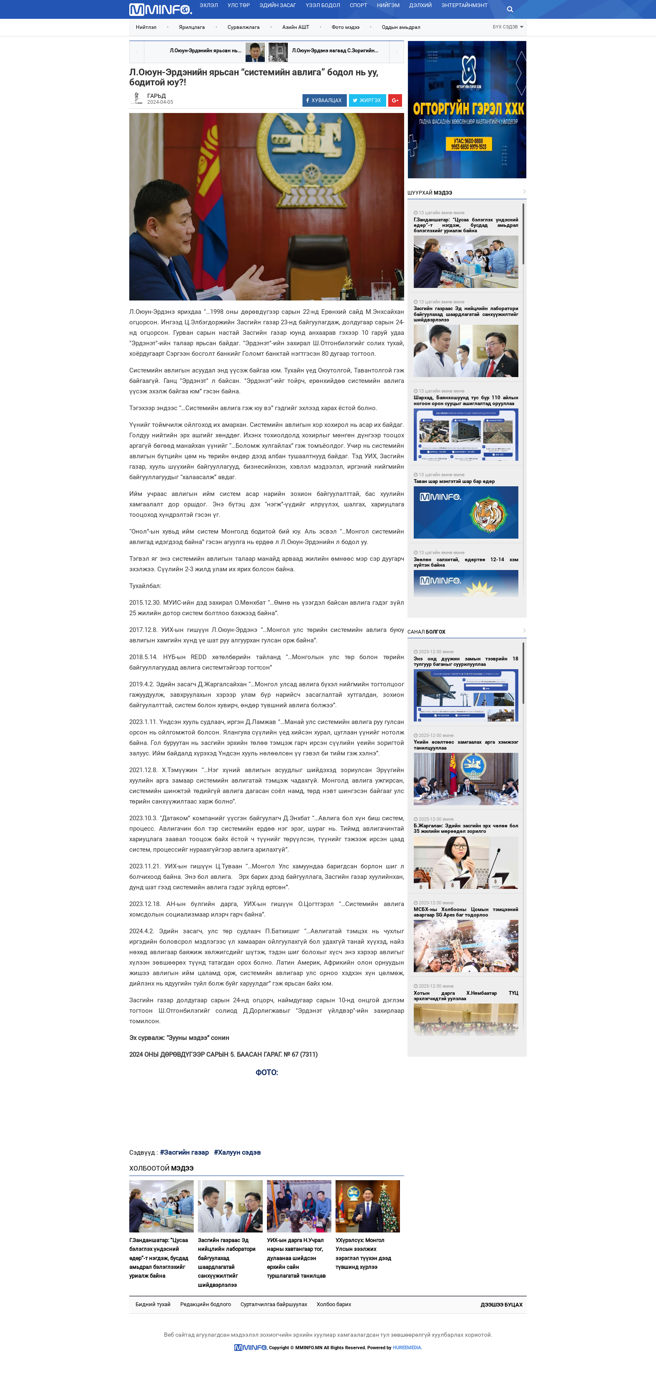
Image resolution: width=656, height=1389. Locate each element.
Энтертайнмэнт (464, 5)
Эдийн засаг (277, 5)
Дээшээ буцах (502, 1305)
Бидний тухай (153, 1304)
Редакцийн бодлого (205, 1304)
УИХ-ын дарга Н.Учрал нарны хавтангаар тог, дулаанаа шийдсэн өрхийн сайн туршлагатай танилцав (296, 1258)
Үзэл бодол (323, 5)
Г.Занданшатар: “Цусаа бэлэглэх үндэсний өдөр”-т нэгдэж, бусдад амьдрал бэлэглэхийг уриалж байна (158, 1258)
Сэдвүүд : (144, 1152)
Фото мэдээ (345, 27)
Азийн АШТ (295, 27)
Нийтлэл (146, 27)
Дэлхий (420, 5)
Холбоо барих (334, 1304)
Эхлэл (209, 5)
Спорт (358, 5)
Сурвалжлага (244, 27)
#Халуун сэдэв (237, 1152)
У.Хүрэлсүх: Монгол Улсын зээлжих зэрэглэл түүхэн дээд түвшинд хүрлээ (363, 1253)
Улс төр (239, 5)
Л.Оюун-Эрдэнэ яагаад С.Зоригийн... (335, 51)
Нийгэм (388, 5)
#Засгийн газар (184, 1152)
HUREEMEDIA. (407, 1347)
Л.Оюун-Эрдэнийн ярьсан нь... (205, 51)
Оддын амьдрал (401, 27)
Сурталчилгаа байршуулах (274, 1304)
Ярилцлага (192, 27)
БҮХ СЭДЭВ (508, 26)
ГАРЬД (156, 95)
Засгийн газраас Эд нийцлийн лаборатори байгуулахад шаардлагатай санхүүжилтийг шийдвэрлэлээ (227, 1262)
